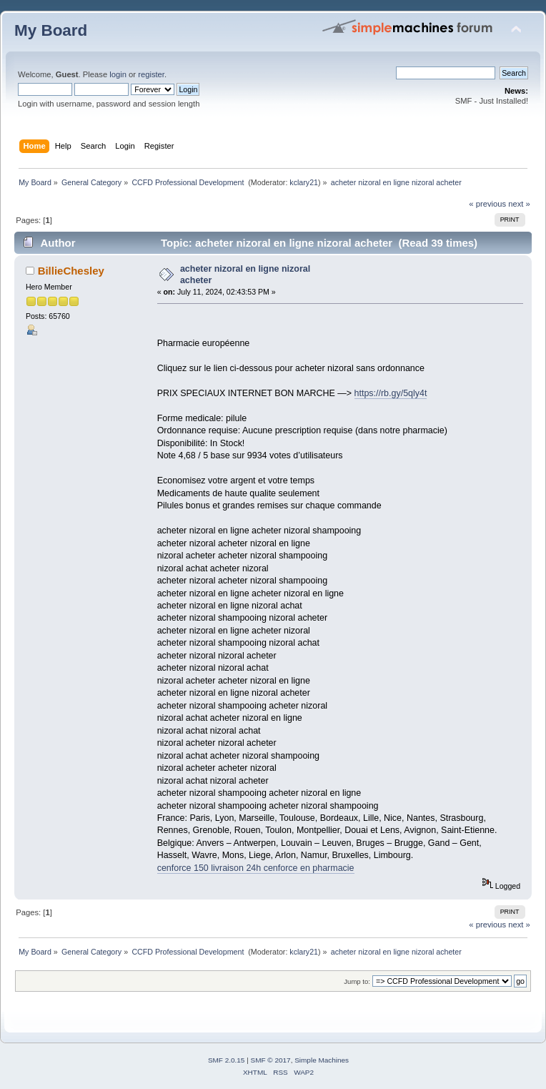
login (117, 74)
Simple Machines (321, 1060)
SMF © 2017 (271, 1060)
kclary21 (303, 182)
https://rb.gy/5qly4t (390, 393)
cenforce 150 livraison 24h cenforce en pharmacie (255, 868)
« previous (487, 203)
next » (519, 203)
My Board (50, 30)
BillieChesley (71, 271)
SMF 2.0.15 (226, 1060)
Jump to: (357, 981)
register (151, 74)
